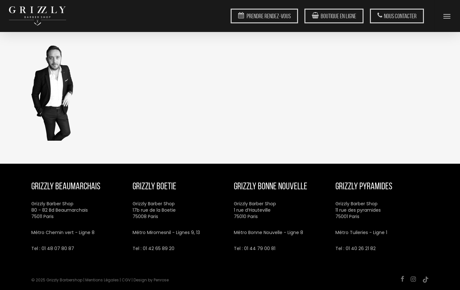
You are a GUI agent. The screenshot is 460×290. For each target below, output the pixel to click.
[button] (447, 16)
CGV (126, 280)
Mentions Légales (102, 280)
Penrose (161, 280)
